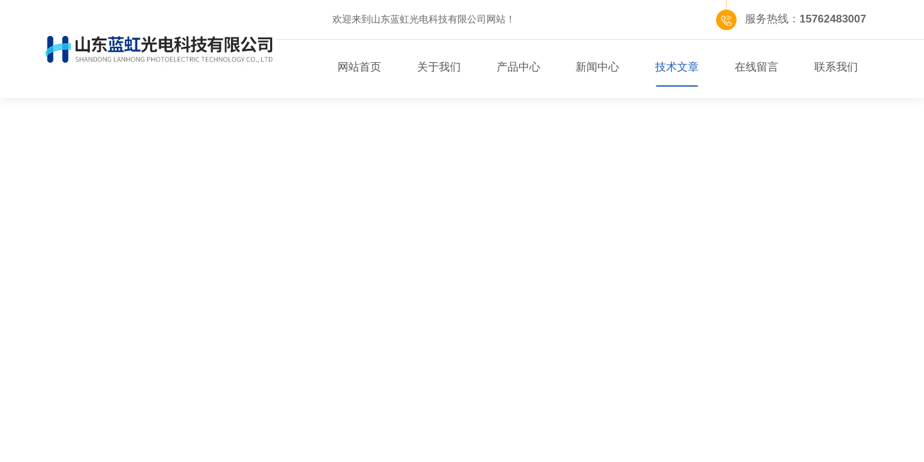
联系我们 (836, 67)
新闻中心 (597, 67)
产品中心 (518, 67)
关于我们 (439, 67)
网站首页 (359, 67)
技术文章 (677, 67)
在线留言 (756, 67)
